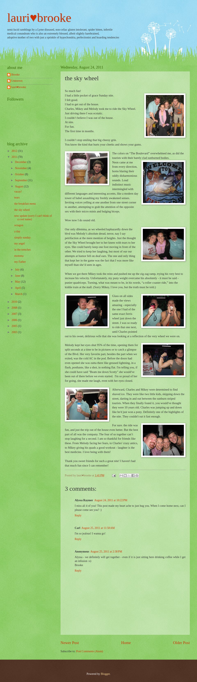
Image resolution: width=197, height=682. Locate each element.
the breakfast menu (25, 203)
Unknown (16, 80)
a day (17, 231)
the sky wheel (22, 209)
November (21, 168)
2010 (14, 301)
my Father (20, 261)
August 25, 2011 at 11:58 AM (98, 528)
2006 (14, 320)
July (17, 269)
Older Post (181, 643)
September (21, 180)
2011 (14, 156)
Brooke (15, 74)
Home (126, 643)
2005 (14, 326)
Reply (78, 515)
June (18, 275)
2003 (14, 332)
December (21, 162)
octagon (18, 225)
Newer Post (70, 643)
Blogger (105, 673)
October (20, 174)
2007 (14, 313)
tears (16, 197)
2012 (14, 150)
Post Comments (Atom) (89, 651)
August (19, 186)
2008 (14, 307)
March (19, 294)
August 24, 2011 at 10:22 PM (110, 500)
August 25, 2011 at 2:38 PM (106, 551)
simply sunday (22, 237)
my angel (19, 243)
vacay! (18, 191)
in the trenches (22, 249)
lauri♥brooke (39, 17)
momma (18, 255)
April (18, 287)
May (18, 281)
